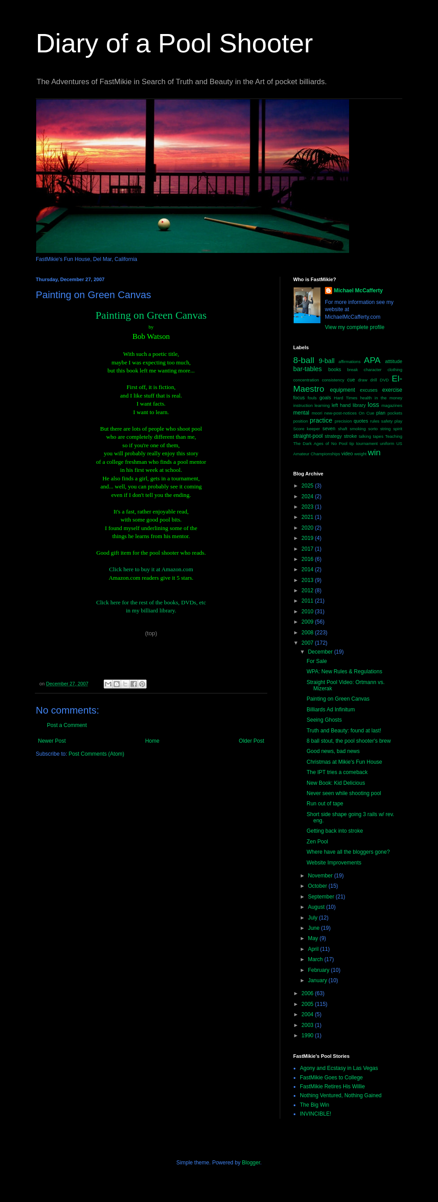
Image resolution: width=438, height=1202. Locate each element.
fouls (311, 397)
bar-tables (307, 368)
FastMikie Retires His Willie (332, 1086)
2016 (308, 559)
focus (299, 397)
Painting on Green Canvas (338, 699)
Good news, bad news (333, 751)
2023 (308, 507)
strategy (333, 436)
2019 (308, 538)
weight (360, 453)
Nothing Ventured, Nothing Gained (341, 1095)
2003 (308, 1025)
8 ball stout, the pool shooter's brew (349, 741)
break (352, 369)
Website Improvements (334, 863)
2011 (308, 601)
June (314, 928)
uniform (387, 443)
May (314, 938)
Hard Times (346, 397)
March (316, 959)
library (359, 405)
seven (329, 428)
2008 (308, 632)
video (347, 453)
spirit (397, 428)
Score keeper (306, 428)
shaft (342, 428)
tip (352, 443)
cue (351, 379)
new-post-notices (340, 413)
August (317, 907)
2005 (308, 1004)
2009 (308, 622)
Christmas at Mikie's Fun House (344, 762)
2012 (308, 590)
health (366, 397)
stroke (350, 436)
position (300, 421)
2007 (308, 643)
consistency (333, 379)
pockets (394, 413)
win (374, 452)
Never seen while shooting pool (344, 793)
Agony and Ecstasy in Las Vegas (339, 1068)
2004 (308, 1014)
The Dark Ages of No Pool (320, 443)
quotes (361, 420)
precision (343, 421)
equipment (342, 390)
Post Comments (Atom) (96, 754)
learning (322, 405)
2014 (308, 569)
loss (373, 404)
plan (380, 412)
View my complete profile (354, 327)
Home (152, 741)
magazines (392, 405)
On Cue (367, 413)
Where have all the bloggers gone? (348, 852)
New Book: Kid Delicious (336, 783)
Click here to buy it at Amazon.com (151, 569)
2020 (308, 528)
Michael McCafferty (358, 290)
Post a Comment (67, 725)
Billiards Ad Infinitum (331, 709)
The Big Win (314, 1105)
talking (365, 436)
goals (325, 397)
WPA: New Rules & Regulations (344, 671)
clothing (394, 369)
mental (301, 413)
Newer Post (52, 741)
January (318, 980)
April (314, 949)
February (319, 970)
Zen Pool (317, 841)
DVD (384, 379)
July (313, 918)
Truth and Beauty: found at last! (344, 730)
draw (362, 379)
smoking (358, 428)
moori (317, 413)
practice (321, 420)
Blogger (251, 1162)
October (318, 886)
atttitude (393, 361)
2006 (308, 993)
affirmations (349, 361)
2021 (308, 517)
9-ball (326, 360)
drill (373, 379)
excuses (369, 390)
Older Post (251, 741)
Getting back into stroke (335, 831)
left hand (341, 405)
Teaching (393, 436)
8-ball (303, 360)
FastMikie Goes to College (331, 1077)
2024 (308, 496)
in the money (388, 397)
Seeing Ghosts (324, 720)
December (321, 652)
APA (372, 360)
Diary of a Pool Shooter (174, 43)
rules (374, 421)
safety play (391, 421)
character (373, 369)
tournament (367, 443)
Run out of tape (325, 803)
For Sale (317, 661)
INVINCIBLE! (315, 1114)
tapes (378, 436)
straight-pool (308, 436)
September (322, 897)
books (334, 369)
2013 (308, 580)
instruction (303, 405)
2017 (308, 549)
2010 (308, 611)
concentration (306, 379)
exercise (392, 390)
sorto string (379, 428)
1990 (308, 1035)
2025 (308, 486)
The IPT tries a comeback (337, 772)
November (321, 876)
